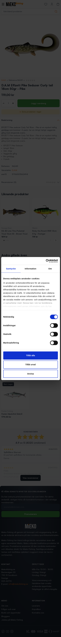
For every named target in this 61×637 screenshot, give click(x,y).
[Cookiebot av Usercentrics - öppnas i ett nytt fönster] (46, 261)
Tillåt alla (30, 355)
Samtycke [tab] (11, 268)
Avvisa (30, 373)
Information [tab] (30, 268)
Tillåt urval (30, 364)
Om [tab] (50, 268)
